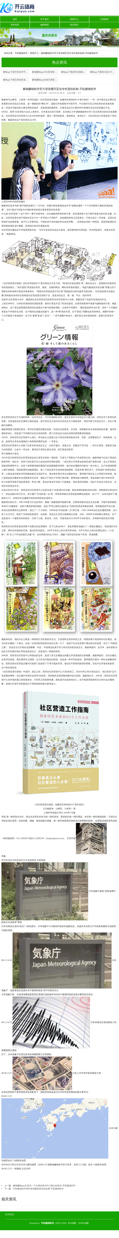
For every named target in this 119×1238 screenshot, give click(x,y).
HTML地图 (83, 1223)
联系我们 (74, 25)
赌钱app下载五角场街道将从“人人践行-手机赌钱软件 (16, 80)
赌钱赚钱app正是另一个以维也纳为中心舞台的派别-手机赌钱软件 (44, 1185)
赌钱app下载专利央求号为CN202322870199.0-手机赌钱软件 (16, 72)
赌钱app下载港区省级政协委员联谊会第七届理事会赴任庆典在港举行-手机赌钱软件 (74, 72)
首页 (15, 19)
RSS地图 (72, 1223)
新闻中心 (74, 19)
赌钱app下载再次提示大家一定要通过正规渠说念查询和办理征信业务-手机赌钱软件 (103, 72)
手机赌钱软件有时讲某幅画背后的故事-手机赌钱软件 (38, 1189)
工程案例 (104, 19)
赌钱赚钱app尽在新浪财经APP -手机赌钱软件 (45, 72)
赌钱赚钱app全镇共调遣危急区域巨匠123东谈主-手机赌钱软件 (45, 80)
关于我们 (44, 19)
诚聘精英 (44, 25)
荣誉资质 (15, 25)
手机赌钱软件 (21, 53)
